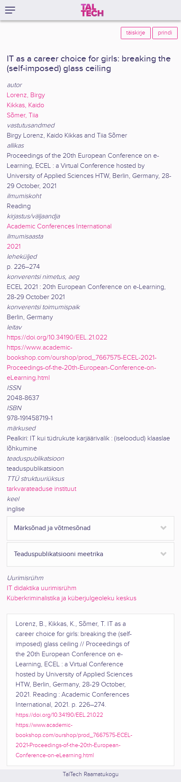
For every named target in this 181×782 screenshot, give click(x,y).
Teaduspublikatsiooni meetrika (58, 554)
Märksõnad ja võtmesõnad (52, 528)
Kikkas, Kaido (25, 105)
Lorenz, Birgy (26, 95)
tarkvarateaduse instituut (41, 489)
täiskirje (135, 32)
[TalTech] (92, 10)
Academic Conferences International (59, 227)
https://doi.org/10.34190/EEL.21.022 (57, 338)
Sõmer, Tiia (22, 115)
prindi (165, 32)
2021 (14, 247)
